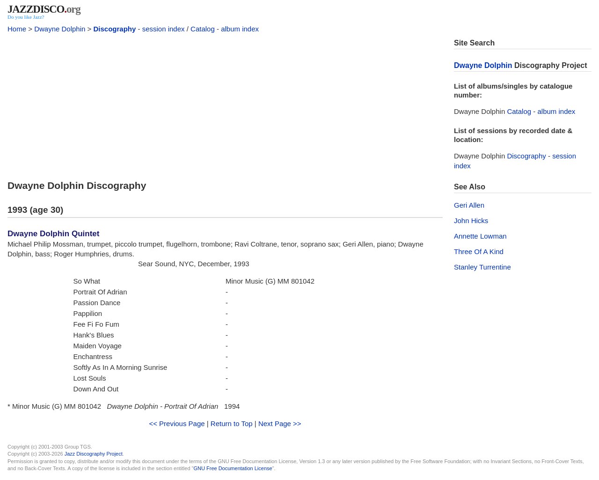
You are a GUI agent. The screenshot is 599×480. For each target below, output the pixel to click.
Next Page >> (279, 424)
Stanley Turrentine (482, 267)
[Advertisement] (225, 104)
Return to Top (232, 424)
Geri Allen (469, 205)
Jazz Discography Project (94, 454)
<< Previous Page (177, 424)
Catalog (202, 29)
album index (240, 29)
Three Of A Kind (479, 251)
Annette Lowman (480, 236)
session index (163, 29)
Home (16, 29)
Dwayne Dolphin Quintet (53, 233)
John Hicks (471, 221)
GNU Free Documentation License (233, 468)
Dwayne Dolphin (59, 29)
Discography (114, 29)
